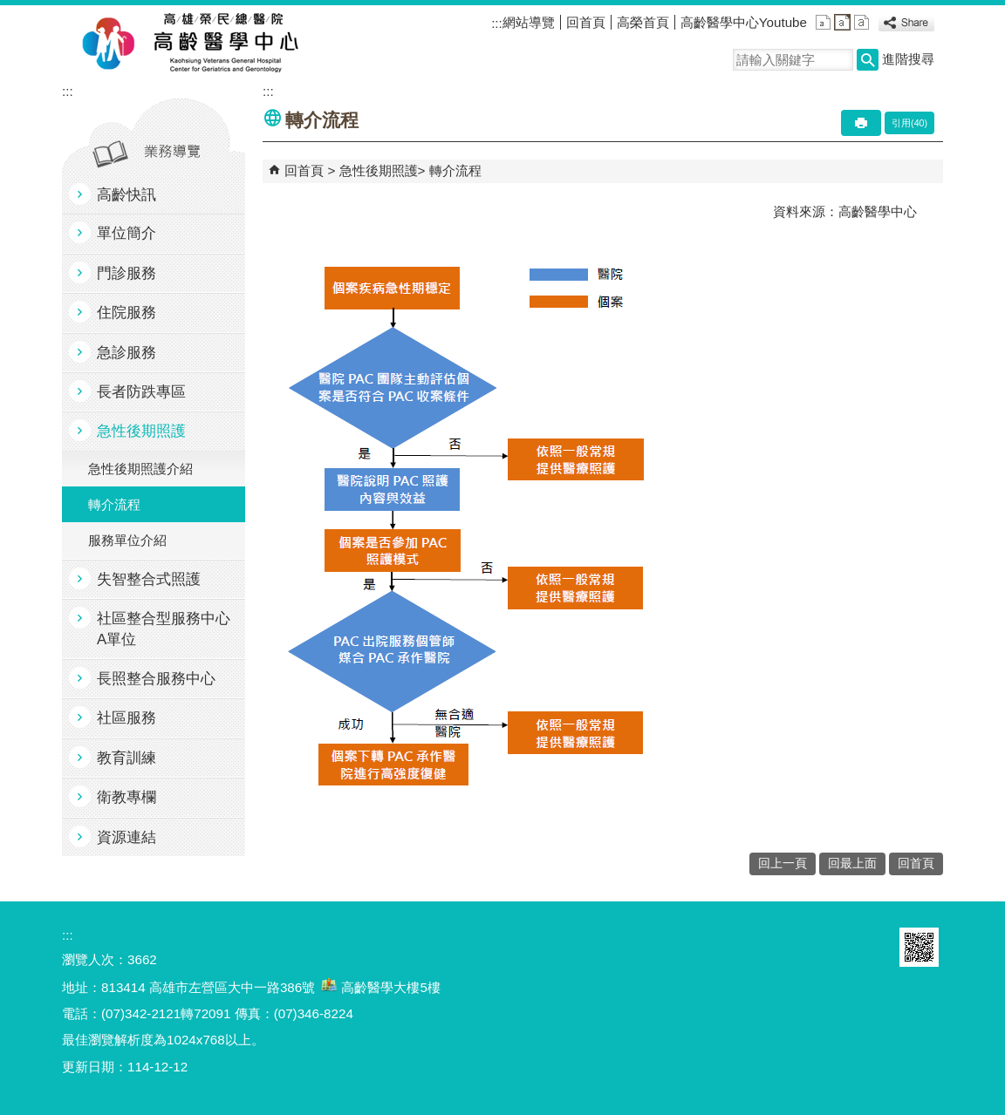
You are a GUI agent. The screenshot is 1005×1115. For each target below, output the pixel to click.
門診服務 (126, 273)
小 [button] (823, 22)
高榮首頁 (643, 22)
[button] (868, 60)
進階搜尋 (908, 58)
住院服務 (126, 312)
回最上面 (852, 863)
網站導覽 (528, 22)
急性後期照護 (141, 431)
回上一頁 (782, 863)
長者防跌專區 (141, 392)
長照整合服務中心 (156, 678)
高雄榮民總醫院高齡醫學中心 (222, 44)
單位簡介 (126, 233)
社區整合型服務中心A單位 (163, 628)
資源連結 (126, 837)
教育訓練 (126, 758)
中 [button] (842, 22)
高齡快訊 (126, 195)
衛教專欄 (126, 797)
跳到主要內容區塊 (9, 9)
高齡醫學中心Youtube (743, 22)
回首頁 (585, 22)
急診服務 (126, 352)
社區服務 (126, 718)
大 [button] (861, 22)
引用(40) (909, 123)
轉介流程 (114, 504)
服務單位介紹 (127, 540)
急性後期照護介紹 (140, 468)
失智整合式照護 (149, 579)
